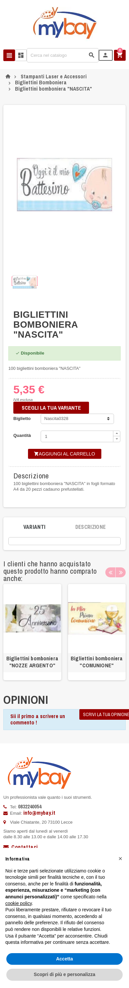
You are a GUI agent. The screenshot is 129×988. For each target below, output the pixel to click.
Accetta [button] (64, 958)
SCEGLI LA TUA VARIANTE (51, 407)
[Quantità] (77, 436)
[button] (120, 858)
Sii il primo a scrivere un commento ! (37, 719)
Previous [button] (110, 572)
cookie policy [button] (18, 903)
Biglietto (22, 418)
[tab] (34, 527)
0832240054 (29, 806)
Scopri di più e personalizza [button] (64, 974)
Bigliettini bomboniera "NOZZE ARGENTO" (32, 662)
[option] (32, 632)
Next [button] (121, 572)
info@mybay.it (39, 812)
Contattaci (20, 847)
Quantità (22, 435)
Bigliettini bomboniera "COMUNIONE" (97, 662)
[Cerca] (63, 55)
